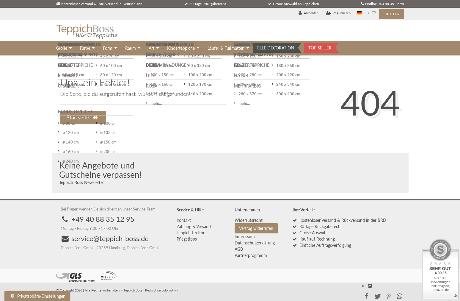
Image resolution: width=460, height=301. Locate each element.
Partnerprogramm (251, 255)
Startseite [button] (82, 117)
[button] (366, 295)
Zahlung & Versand (194, 226)
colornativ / (170, 290)
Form (107, 48)
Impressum (245, 236)
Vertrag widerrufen (256, 228)
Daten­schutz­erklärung (255, 242)
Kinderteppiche (181, 48)
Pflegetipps (187, 238)
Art (151, 48)
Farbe (85, 48)
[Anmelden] (308, 13)
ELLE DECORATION (275, 47)
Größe (61, 48)
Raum (130, 48)
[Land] (359, 13)
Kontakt (184, 220)
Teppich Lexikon (191, 232)
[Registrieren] (338, 13)
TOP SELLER (320, 47)
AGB (239, 249)
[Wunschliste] (372, 13)
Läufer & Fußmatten (226, 48)
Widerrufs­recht (249, 220)
